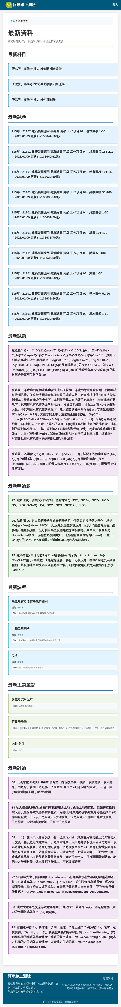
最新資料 (108, 978)
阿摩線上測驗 (21, 5)
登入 (115, 4)
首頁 (12, 21)
